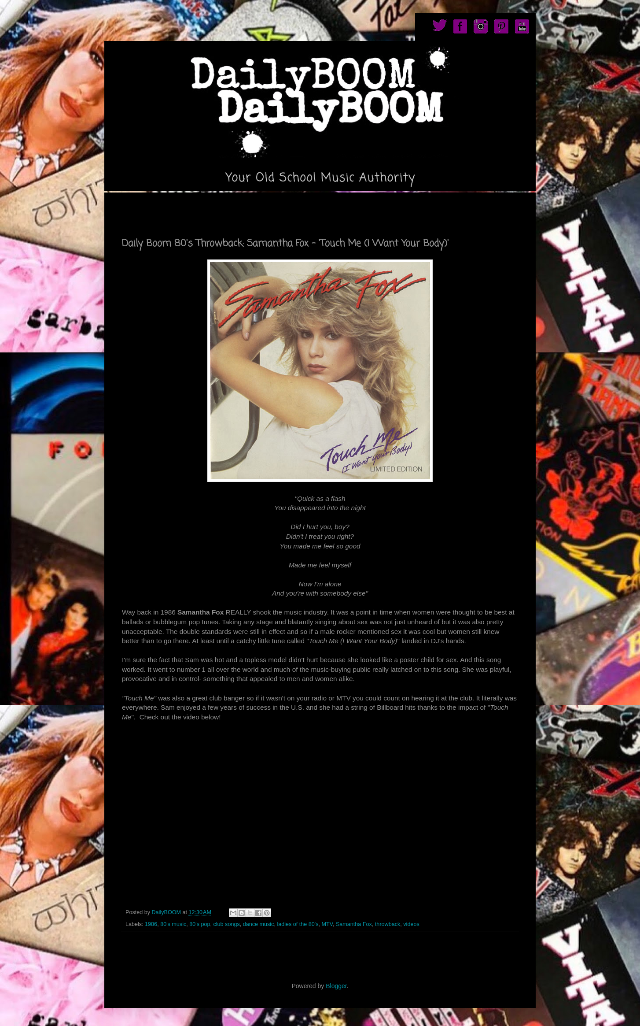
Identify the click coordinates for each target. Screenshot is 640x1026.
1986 (151, 924)
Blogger (336, 985)
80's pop (199, 924)
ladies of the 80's (297, 924)
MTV (327, 924)
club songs (226, 924)
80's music (173, 924)
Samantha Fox (354, 924)
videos (411, 924)
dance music (258, 924)
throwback (387, 924)
